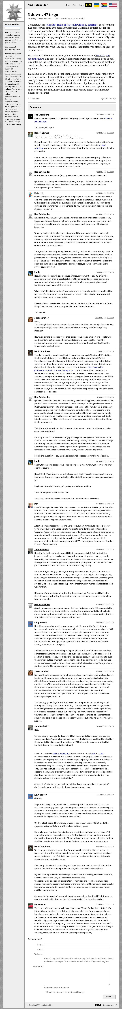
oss (6, 109)
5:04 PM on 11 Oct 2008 (105, 133)
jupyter (14, 107)
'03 (9, 109)
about (11, 33)
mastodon (9, 35)
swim (7, 114)
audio (7, 64)
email (17, 33)
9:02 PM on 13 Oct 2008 (105, 604)
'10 (6, 92)
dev (6, 99)
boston (7, 74)
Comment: (38, 966)
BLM (88, 5)
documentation (14, 76)
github (7, 43)
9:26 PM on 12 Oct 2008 (105, 504)
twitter (14, 86)
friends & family (11, 102)
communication (11, 97)
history (8, 104)
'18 (6, 76)
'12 (19, 86)
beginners (9, 71)
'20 (12, 69)
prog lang (12, 84)
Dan (36, 503)
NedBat (38, 5)
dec (18, 117)
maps (11, 122)
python (18, 54)
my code (8, 59)
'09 (15, 92)
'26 (14, 56)
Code (81, 5)
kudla (37, 272)
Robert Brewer (41, 133)
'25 (13, 59)
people (14, 109)
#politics (104, 99)
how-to (18, 104)
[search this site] (12, 28)
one (93, 753)
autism (10, 92)
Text (74, 5)
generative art (13, 66)
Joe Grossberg (41, 114)
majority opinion (60, 753)
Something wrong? (110, 1005)
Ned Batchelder (42, 172)
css (14, 117)
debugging (9, 119)
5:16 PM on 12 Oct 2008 (105, 461)
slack (17, 38)
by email (16, 49)
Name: (40, 944)
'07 (10, 99)
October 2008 (45, 19)
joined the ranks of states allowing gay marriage (72, 25)
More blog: (10, 54)
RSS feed (8, 49)
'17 (6, 79)
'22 (15, 64)
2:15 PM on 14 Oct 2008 (105, 726)
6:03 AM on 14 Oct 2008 (105, 671)
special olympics (11, 112)
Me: (7, 33)
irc (13, 38)
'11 (13, 89)
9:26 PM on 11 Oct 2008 (105, 214)
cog (11, 64)
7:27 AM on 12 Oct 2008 (105, 272)
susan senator (41, 318)
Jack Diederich (41, 549)
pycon (7, 69)
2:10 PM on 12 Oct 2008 (105, 397)
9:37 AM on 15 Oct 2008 (105, 846)
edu (18, 64)
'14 (6, 84)
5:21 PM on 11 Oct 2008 (105, 172)
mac (6, 122)
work (13, 79)
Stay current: (10, 47)
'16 (17, 79)
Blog (67, 5)
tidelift (15, 40)
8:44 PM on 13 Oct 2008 (105, 549)
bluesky (17, 35)
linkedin (14, 43)
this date (8, 124)
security (8, 86)
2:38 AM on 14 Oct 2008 (105, 622)
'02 (20, 112)
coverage (8, 56)
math (16, 61)
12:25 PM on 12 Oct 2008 (104, 318)
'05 (6, 107)
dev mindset (16, 74)
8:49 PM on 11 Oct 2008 (105, 193)
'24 (12, 61)
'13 (18, 84)
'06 (13, 104)
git (9, 79)
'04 (19, 107)
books (12, 114)
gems (10, 81)
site (20, 40)
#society (112, 99)
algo (20, 89)
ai (16, 89)
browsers (8, 117)
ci (20, 79)
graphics (17, 119)
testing (18, 59)
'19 (15, 71)
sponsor (8, 40)
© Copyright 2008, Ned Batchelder (39, 1005)
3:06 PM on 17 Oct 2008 (105, 904)
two (101, 753)
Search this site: (12, 25)
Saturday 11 (33, 19)
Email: (40, 949)
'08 (19, 97)
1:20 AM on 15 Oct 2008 (105, 795)
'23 (20, 61)
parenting (18, 81)
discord (8, 38)
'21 (6, 66)
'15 (6, 81)
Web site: (38, 954)
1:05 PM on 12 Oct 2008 (105, 351)
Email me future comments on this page (65, 992)
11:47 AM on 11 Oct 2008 (104, 115)
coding (7, 94)
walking (8, 89)
